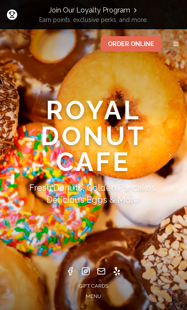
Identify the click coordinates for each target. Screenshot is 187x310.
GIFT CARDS (93, 286)
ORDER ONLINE (131, 43)
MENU (93, 296)
